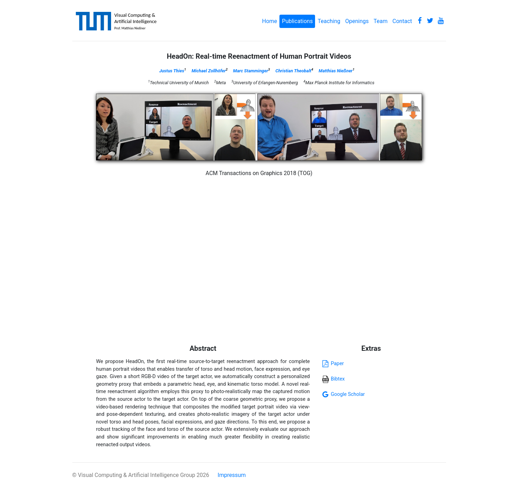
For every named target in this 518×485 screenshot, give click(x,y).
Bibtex (333, 379)
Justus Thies (171, 70)
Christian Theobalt (294, 70)
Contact (402, 21)
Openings (357, 21)
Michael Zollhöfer (208, 70)
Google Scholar (342, 394)
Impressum (232, 475)
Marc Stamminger (250, 70)
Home (269, 21)
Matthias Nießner (335, 70)
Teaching (329, 21)
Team (381, 21)
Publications (297, 21)
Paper (332, 364)
